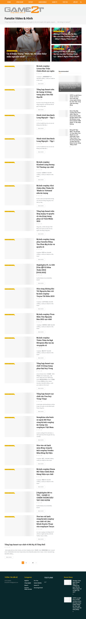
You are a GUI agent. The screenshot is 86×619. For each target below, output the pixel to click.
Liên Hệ (75, 2)
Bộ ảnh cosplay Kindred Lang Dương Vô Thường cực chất (45, 164)
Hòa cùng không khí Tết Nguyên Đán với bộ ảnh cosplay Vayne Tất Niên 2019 (45, 292)
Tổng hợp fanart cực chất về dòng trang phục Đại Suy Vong (45, 366)
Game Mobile (43, 2)
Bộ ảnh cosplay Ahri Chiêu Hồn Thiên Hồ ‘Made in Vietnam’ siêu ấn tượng (45, 189)
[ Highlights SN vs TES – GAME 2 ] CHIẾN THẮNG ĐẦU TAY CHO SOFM (44, 496)
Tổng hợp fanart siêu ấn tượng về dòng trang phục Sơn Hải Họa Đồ (45, 93)
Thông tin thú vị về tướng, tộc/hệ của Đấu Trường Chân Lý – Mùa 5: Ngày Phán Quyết (66, 55)
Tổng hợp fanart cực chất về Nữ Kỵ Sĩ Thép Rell (25, 544)
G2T (45, 582)
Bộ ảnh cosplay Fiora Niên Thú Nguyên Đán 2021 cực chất (45, 316)
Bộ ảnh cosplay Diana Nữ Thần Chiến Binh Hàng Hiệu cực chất (45, 471)
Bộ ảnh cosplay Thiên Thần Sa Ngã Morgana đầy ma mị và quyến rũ (45, 341)
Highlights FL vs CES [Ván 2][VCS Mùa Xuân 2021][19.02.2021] (45, 269)
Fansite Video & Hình (12, 52)
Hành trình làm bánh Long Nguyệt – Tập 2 (45, 116)
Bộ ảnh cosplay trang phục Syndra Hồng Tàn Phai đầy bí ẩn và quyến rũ (45, 243)
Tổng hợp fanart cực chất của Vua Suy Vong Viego (45, 396)
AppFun (26, 580)
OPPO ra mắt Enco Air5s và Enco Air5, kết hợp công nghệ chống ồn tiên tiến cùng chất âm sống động (75, 100)
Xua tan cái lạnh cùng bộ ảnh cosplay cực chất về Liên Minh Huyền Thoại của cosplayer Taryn (45, 521)
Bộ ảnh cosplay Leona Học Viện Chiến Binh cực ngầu (45, 68)
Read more (41, 83)
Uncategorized (38, 587)
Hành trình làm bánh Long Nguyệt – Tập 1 (45, 139)
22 (32, 562)
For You (65, 2)
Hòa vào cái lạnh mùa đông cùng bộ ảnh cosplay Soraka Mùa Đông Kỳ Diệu (45, 449)
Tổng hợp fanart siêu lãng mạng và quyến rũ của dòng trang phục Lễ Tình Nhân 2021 (45, 216)
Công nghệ (19, 2)
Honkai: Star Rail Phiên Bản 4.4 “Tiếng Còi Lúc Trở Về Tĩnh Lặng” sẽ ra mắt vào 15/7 (70, 86)
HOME (9, 2)
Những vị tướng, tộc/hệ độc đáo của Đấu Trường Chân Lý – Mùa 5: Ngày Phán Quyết (66, 37)
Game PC (54, 2)
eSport (31, 2)
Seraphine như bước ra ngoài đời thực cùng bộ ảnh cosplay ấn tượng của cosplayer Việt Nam (45, 422)
